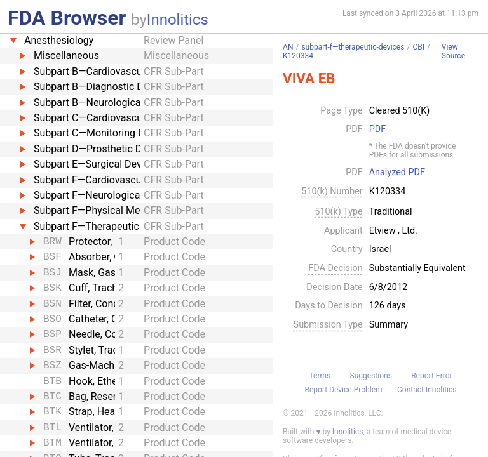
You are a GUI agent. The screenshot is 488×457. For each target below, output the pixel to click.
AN (288, 47)
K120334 (298, 55)
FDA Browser (67, 18)
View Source (453, 51)
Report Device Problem (344, 389)
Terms (319, 375)
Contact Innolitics (426, 389)
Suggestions (371, 375)
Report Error (431, 375)
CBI (418, 47)
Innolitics (177, 20)
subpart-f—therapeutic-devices (352, 47)
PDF (377, 129)
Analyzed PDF (397, 173)
